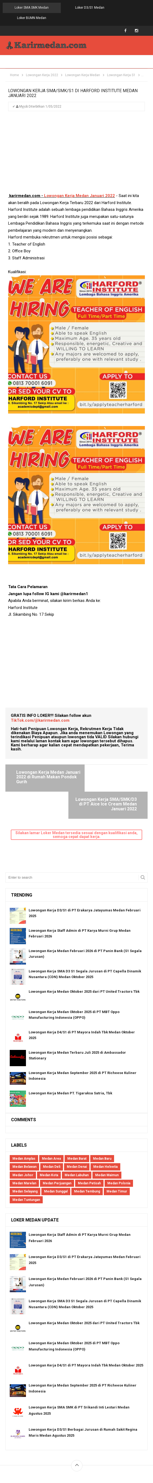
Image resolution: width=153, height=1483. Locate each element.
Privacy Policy (82, 1448)
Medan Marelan (24, 1146)
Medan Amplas (23, 1121)
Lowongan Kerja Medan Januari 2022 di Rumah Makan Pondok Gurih (40, 767)
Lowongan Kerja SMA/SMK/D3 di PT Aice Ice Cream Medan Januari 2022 (108, 767)
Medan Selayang (25, 1154)
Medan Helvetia (105, 1130)
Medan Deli (51, 1130)
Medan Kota (49, 1138)
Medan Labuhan (77, 1138)
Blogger (135, 1455)
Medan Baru (102, 1121)
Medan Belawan (24, 1130)
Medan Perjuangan (57, 1146)
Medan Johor (22, 1138)
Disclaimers (108, 1448)
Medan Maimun (107, 1138)
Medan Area (51, 1121)
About (42, 1448)
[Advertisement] (76, 145)
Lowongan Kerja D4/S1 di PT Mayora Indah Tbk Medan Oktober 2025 (86, 1328)
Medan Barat (77, 1121)
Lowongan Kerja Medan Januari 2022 (79, 185)
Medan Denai (77, 1130)
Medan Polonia (118, 1146)
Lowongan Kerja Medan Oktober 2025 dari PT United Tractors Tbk (84, 954)
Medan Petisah (89, 1146)
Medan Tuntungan (26, 1163)
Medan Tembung (87, 1154)
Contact (58, 1448)
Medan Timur (117, 1154)
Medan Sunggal (56, 1154)
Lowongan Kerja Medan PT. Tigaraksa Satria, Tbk (70, 1056)
